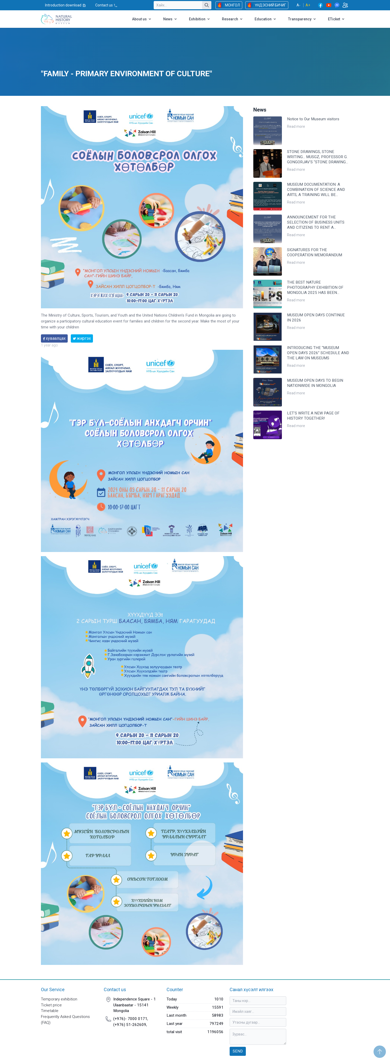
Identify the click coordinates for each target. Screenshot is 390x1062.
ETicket (336, 19)
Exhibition (200, 19)
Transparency (302, 19)
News (170, 19)
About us (142, 19)
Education (266, 19)
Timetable (49, 1010)
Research (232, 19)
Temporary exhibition (59, 999)
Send (238, 1051)
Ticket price (51, 1005)
